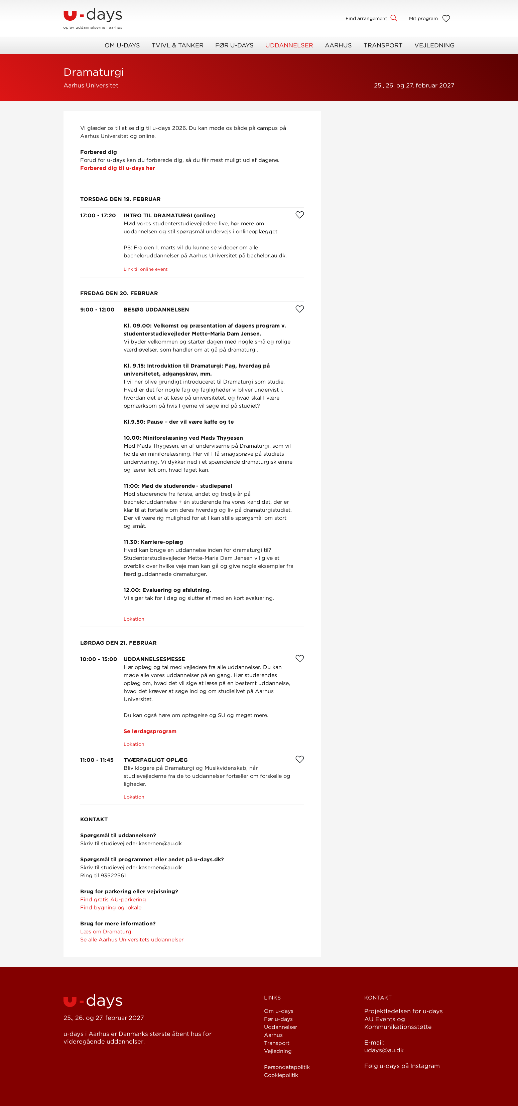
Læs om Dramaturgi (106, 931)
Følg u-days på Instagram (402, 1065)
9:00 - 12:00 (97, 309)
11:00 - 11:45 (97, 760)
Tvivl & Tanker (178, 45)
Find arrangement (366, 18)
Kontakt (378, 997)
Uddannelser (289, 45)
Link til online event (145, 269)
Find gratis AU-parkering (113, 899)
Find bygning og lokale (110, 907)
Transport (383, 45)
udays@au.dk (384, 1050)
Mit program (423, 18)
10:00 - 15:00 (98, 659)
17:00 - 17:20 (98, 215)
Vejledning (434, 45)
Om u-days (122, 45)
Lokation (134, 619)
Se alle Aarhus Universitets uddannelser (131, 939)
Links (272, 997)
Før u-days (234, 45)
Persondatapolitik (287, 1067)
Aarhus (338, 45)
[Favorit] (299, 215)
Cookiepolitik (281, 1075)
